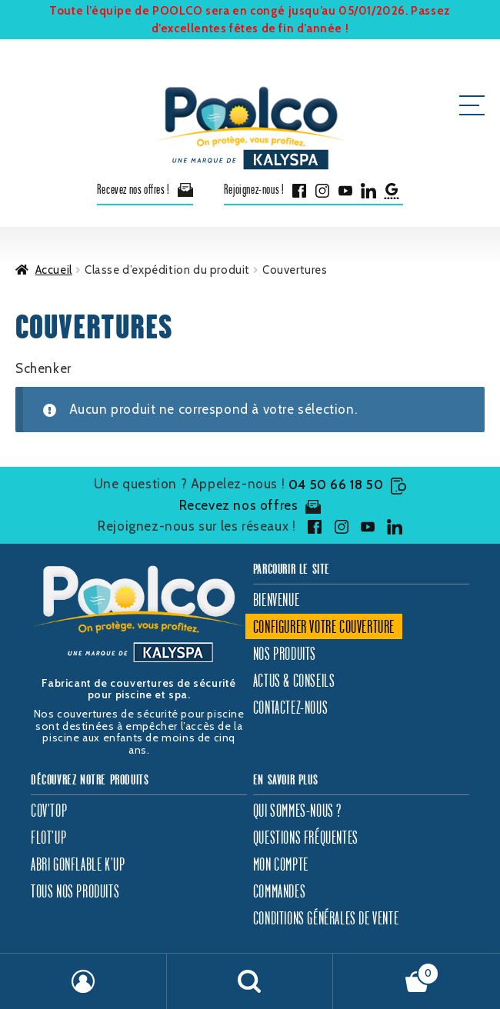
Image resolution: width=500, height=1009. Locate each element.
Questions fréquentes (305, 837)
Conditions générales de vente (325, 917)
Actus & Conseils (294, 680)
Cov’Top (49, 810)
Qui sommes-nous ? (297, 810)
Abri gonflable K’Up (78, 864)
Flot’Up (48, 837)
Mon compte (280, 864)
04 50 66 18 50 (347, 484)
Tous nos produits (75, 891)
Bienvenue (276, 599)
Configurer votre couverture (324, 626)
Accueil (53, 270)
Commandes (279, 891)
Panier (386, 970)
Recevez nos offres (250, 506)
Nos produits (284, 653)
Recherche (250, 981)
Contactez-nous (290, 707)
